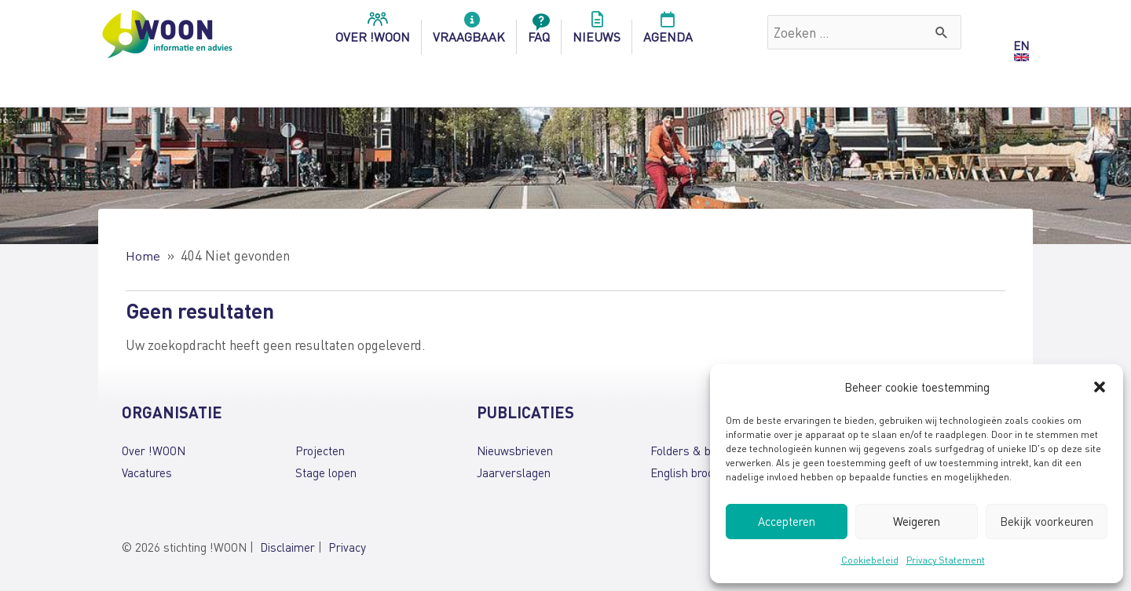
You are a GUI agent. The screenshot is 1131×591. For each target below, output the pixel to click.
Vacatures (147, 472)
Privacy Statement (945, 560)
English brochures (696, 472)
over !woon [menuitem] (372, 32)
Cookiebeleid (870, 560)
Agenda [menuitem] (668, 32)
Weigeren (916, 521)
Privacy (347, 547)
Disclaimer (287, 547)
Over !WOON (153, 450)
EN (1021, 45)
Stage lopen (326, 472)
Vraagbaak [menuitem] (469, 32)
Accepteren (786, 521)
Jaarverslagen (514, 472)
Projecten (320, 450)
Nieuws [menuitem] (596, 32)
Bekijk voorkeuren (1046, 521)
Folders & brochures (703, 450)
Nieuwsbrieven (515, 450)
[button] (1099, 387)
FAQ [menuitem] (539, 32)
